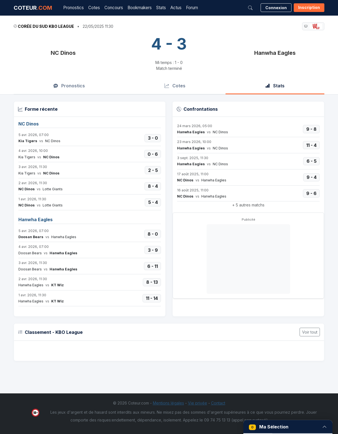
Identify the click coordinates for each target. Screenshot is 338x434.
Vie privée (197, 403)
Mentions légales (168, 403)
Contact (218, 403)
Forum (192, 7)
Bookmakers (140, 7)
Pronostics (73, 7)
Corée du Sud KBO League (46, 26)
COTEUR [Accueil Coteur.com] (33, 7)
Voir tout (309, 332)
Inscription (309, 7)
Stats (161, 7)
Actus (176, 7)
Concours (113, 7)
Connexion (276, 7)
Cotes (94, 7)
